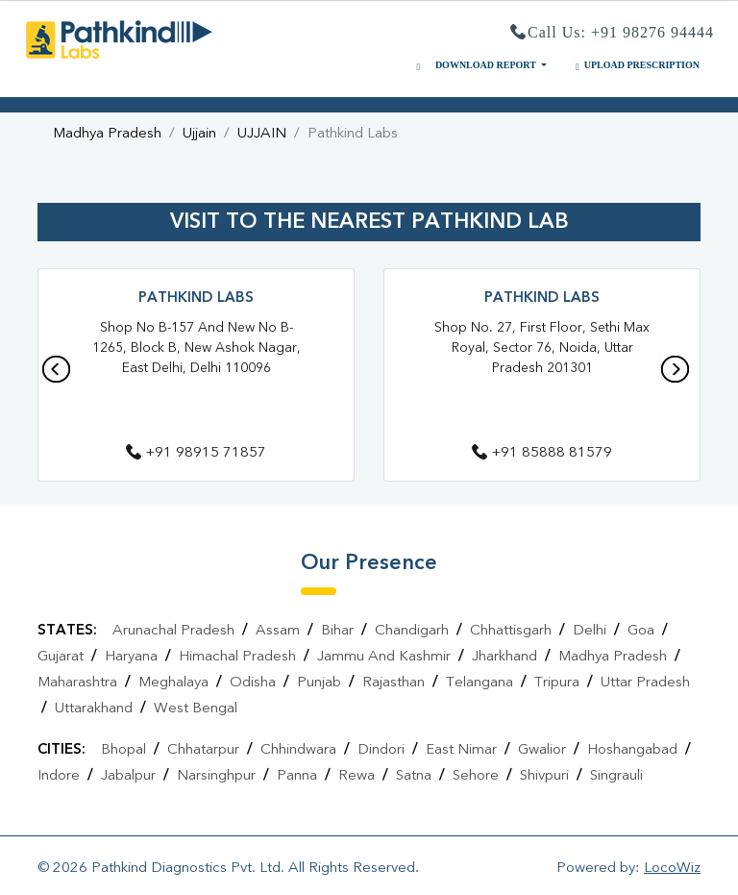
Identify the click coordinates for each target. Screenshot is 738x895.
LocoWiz (672, 868)
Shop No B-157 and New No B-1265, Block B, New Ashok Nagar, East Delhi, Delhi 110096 (196, 348)
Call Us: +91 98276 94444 (612, 33)
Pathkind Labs (196, 298)
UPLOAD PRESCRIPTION (635, 65)
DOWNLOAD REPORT (474, 65)
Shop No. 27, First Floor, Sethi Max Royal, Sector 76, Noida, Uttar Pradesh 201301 (542, 348)
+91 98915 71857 (196, 453)
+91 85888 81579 (542, 453)
